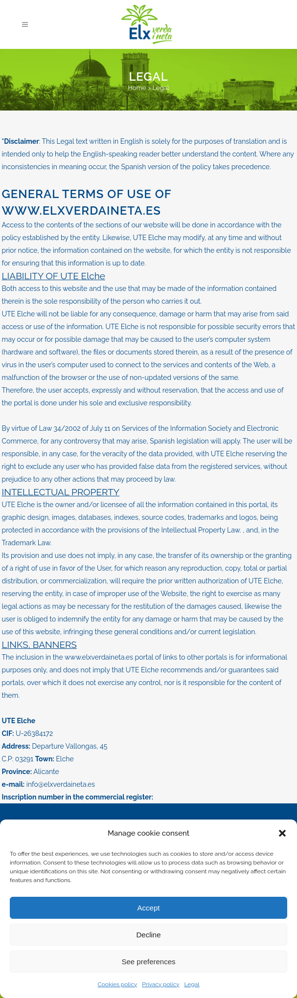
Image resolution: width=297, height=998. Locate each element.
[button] (282, 833)
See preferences (148, 961)
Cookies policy (117, 984)
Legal (191, 984)
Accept (148, 908)
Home (137, 87)
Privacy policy (160, 984)
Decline (148, 935)
